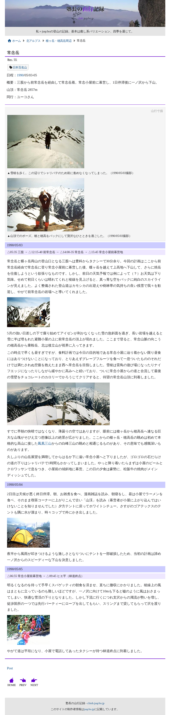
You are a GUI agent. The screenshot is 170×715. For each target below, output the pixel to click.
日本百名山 (20, 67)
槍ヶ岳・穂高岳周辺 (58, 40)
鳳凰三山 (45, 443)
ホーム (14, 40)
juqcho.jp (89, 709)
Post (10, 668)
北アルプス (33, 40)
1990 (20, 75)
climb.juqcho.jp (95, 703)
